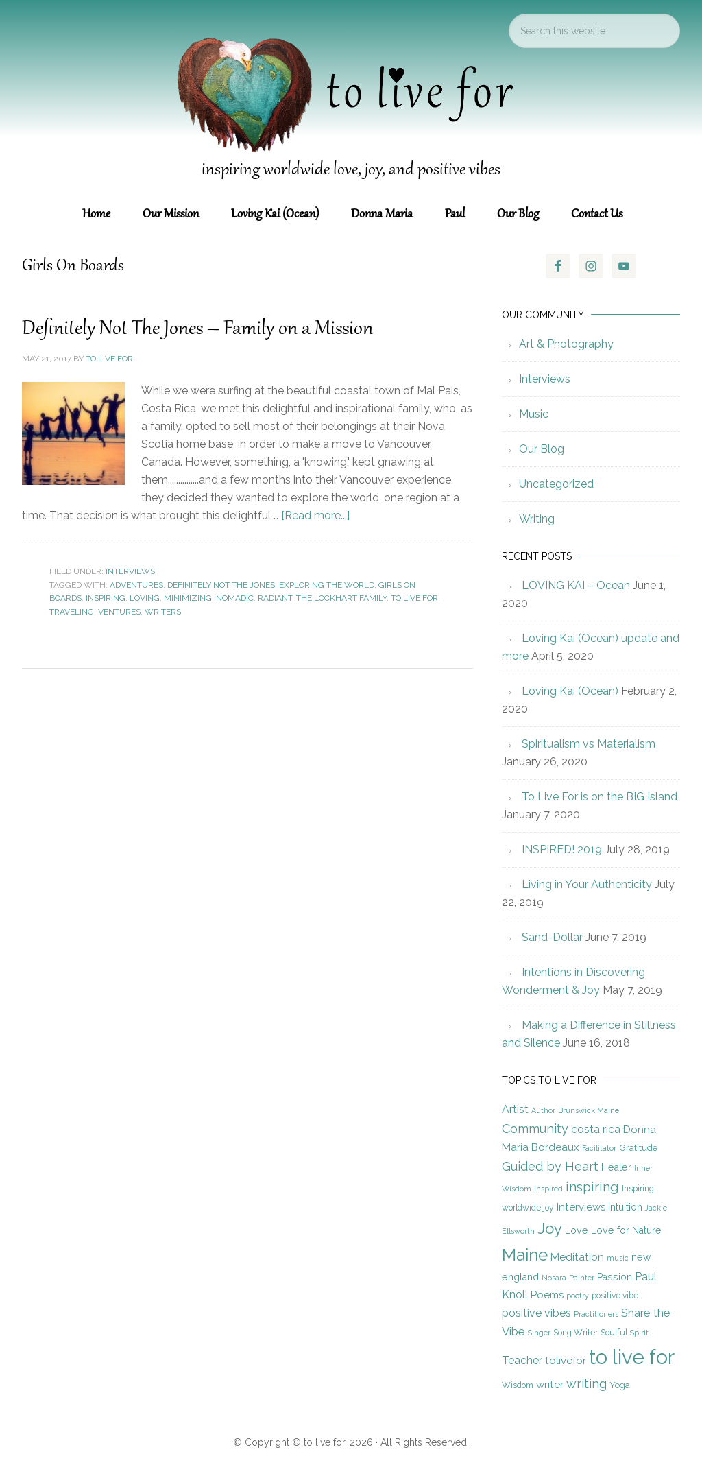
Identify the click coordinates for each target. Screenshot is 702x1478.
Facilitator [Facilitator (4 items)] (599, 1148)
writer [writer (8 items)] (550, 1385)
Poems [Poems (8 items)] (547, 1295)
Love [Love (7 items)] (576, 1230)
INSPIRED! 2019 (562, 849)
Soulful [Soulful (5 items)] (614, 1332)
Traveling (71, 612)
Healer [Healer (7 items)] (616, 1167)
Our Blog (541, 448)
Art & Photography (566, 343)
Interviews (130, 571)
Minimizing (188, 598)
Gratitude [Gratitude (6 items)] (638, 1147)
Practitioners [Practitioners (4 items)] (596, 1314)
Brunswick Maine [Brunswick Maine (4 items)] (588, 1110)
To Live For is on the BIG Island (599, 796)
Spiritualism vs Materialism (588, 743)
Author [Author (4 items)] (543, 1110)
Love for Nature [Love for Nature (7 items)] (626, 1230)
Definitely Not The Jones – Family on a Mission (197, 329)
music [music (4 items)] (618, 1258)
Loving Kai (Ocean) (570, 691)
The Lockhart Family (341, 598)
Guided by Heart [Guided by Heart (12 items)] (550, 1166)
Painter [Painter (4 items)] (581, 1278)
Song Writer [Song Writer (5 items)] (575, 1332)
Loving (145, 598)
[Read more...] (315, 515)
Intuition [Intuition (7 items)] (625, 1207)
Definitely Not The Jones (221, 585)
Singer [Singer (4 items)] (539, 1332)
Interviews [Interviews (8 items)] (581, 1207)
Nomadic (235, 598)
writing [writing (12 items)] (586, 1383)
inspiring (105, 598)
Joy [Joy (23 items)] (549, 1228)
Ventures (119, 612)
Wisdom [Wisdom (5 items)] (517, 1385)
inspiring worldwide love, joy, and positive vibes (351, 170)
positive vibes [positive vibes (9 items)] (536, 1313)
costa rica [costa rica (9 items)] (595, 1129)
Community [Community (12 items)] (535, 1128)
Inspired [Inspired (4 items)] (548, 1188)
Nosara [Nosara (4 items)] (554, 1278)
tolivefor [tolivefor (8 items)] (565, 1361)
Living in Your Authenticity (587, 884)
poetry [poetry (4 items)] (577, 1295)
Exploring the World (326, 585)
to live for (414, 598)
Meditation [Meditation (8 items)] (577, 1257)
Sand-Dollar (552, 937)
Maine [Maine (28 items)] (525, 1255)
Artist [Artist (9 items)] (515, 1109)
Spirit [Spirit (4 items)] (639, 1332)
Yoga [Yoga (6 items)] (619, 1384)
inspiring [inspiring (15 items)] (592, 1187)
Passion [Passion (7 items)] (614, 1277)
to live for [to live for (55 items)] (632, 1357)
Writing (537, 518)
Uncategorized (556, 483)
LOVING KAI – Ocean (576, 585)
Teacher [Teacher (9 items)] (522, 1360)
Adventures (136, 585)
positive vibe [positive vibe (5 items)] (615, 1295)
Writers (163, 612)
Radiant (275, 598)
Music (533, 413)
